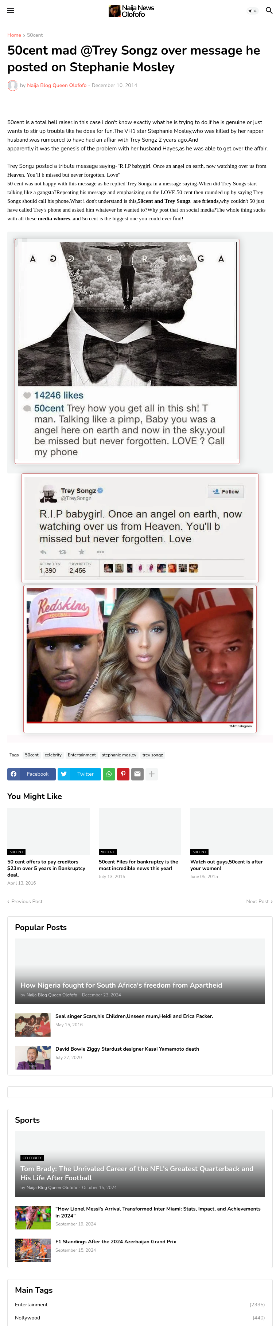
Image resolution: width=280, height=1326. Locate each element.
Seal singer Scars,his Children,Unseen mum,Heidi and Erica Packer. (134, 1016)
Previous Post (26, 901)
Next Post (257, 901)
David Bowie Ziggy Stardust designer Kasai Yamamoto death (127, 1049)
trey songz (153, 755)
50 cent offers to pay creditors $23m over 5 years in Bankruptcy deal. (46, 868)
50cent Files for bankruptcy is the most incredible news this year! (138, 865)
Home (14, 36)
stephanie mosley (119, 755)
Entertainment (82, 755)
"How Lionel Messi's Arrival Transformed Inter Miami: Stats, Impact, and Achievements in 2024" (158, 1212)
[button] (10, 11)
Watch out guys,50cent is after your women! (226, 865)
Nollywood (140, 1318)
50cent (35, 36)
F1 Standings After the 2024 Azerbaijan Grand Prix (115, 1242)
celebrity (53, 755)
